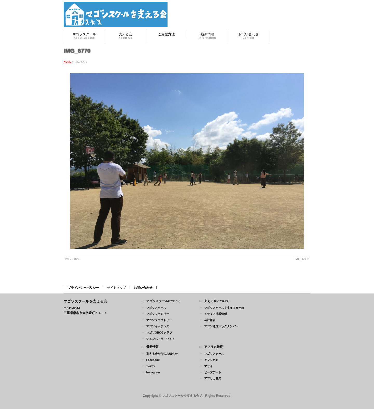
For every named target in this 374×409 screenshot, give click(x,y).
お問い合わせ (143, 288)
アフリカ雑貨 (213, 347)
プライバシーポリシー (83, 288)
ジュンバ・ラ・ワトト (160, 338)
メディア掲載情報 (215, 313)
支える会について (216, 301)
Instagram (153, 372)
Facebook (152, 359)
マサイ (208, 366)
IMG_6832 (302, 259)
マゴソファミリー (157, 313)
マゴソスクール (156, 307)
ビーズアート (212, 372)
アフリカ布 (211, 359)
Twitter (150, 366)
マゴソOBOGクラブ (159, 332)
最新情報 (152, 347)
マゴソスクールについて (163, 301)
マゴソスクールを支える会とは (224, 307)
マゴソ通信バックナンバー (221, 326)
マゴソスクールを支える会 (180, 396)
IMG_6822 (72, 259)
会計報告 (210, 320)
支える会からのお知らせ (162, 353)
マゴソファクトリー (159, 320)
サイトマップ (116, 288)
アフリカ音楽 (212, 378)
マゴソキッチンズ (157, 326)
